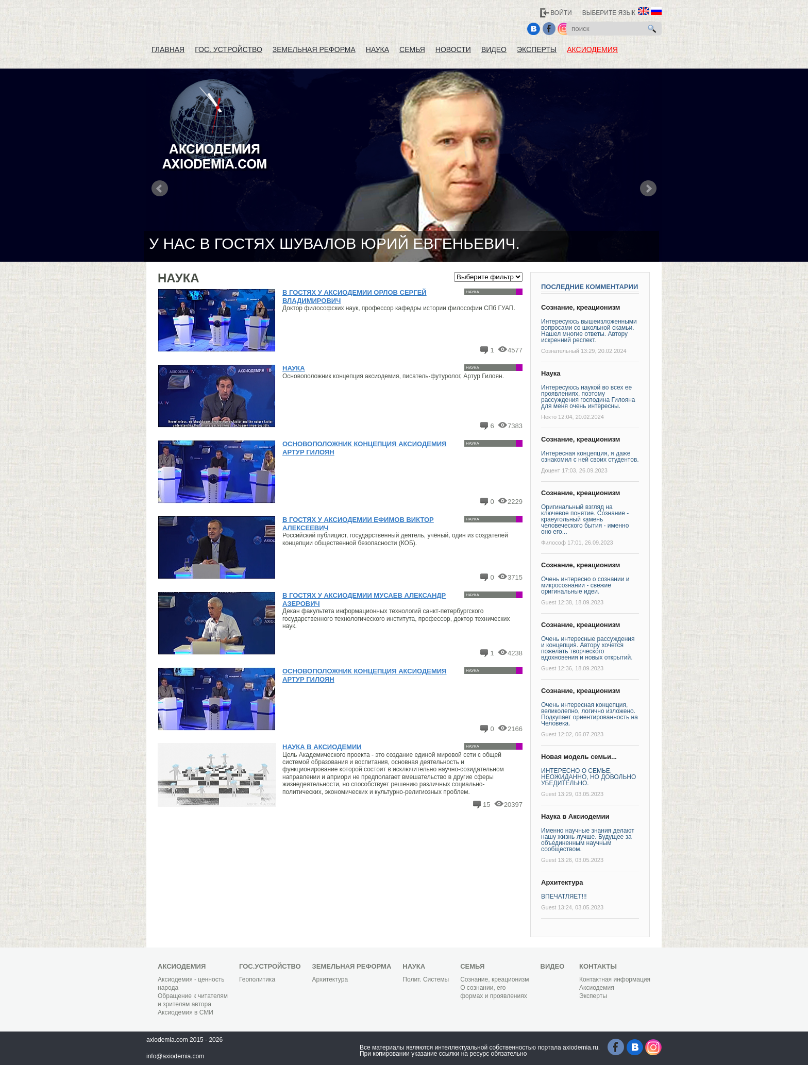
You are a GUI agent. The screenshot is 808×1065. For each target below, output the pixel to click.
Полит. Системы (425, 979)
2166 (515, 729)
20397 (513, 804)
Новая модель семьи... (579, 756)
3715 (515, 577)
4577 (515, 350)
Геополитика (257, 979)
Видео (494, 49)
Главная (168, 49)
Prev (160, 188)
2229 (515, 501)
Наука (377, 49)
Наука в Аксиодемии (322, 747)
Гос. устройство (228, 49)
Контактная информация (614, 979)
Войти (561, 12)
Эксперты (537, 49)
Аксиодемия (592, 49)
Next (648, 188)
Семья (412, 49)
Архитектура (562, 882)
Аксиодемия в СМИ (185, 1012)
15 (486, 804)
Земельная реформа (314, 49)
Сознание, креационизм (580, 307)
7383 (515, 426)
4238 (515, 653)
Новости (453, 49)
